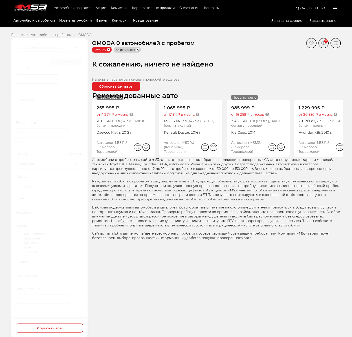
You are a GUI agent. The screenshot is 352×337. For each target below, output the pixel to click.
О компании (189, 8)
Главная (17, 35)
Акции (101, 8)
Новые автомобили (75, 20)
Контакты (212, 8)
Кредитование (145, 20)
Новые (32, 62)
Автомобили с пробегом (34, 20)
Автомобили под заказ (72, 8)
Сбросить (74, 154)
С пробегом (66, 62)
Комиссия (119, 8)
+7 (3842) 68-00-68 (309, 8)
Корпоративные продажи (153, 8)
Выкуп (101, 20)
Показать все (27, 251)
